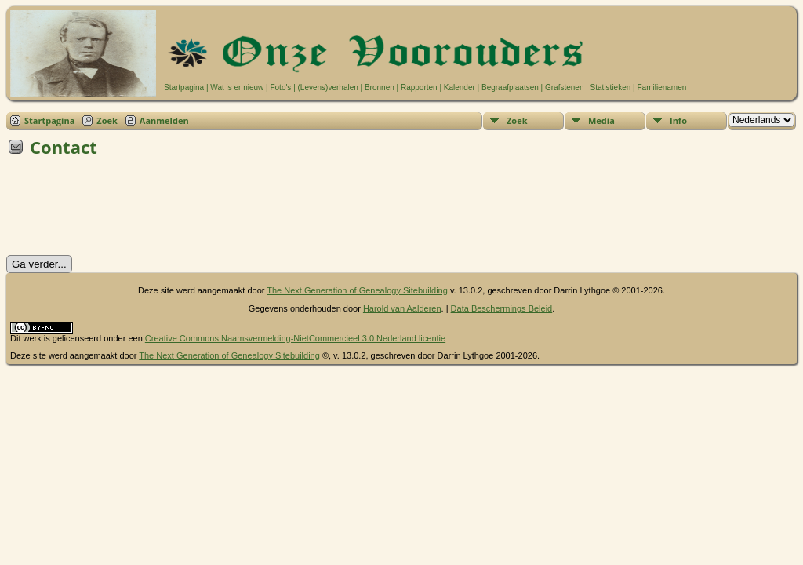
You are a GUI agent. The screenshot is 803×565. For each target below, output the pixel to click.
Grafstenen (564, 87)
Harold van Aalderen (402, 308)
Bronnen (379, 87)
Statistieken (610, 87)
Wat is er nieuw (236, 87)
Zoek (107, 120)
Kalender (459, 87)
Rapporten (419, 87)
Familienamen (661, 87)
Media (601, 120)
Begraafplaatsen (510, 87)
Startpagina (184, 87)
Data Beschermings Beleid (502, 308)
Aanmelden (164, 120)
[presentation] (125, 211)
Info (678, 120)
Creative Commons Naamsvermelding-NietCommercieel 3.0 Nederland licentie (295, 338)
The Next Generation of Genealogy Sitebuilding (357, 290)
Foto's (280, 87)
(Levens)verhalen (328, 87)
